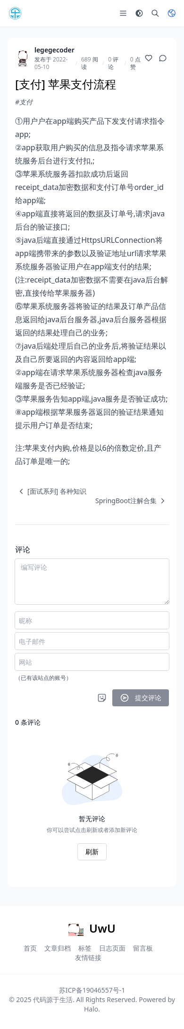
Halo (91, 1008)
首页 (30, 947)
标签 (85, 947)
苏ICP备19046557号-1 (92, 990)
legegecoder (54, 49)
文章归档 (57, 947)
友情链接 (88, 957)
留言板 (143, 947)
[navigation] (50, 491)
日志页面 (112, 947)
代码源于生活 (53, 999)
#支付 (24, 101)
